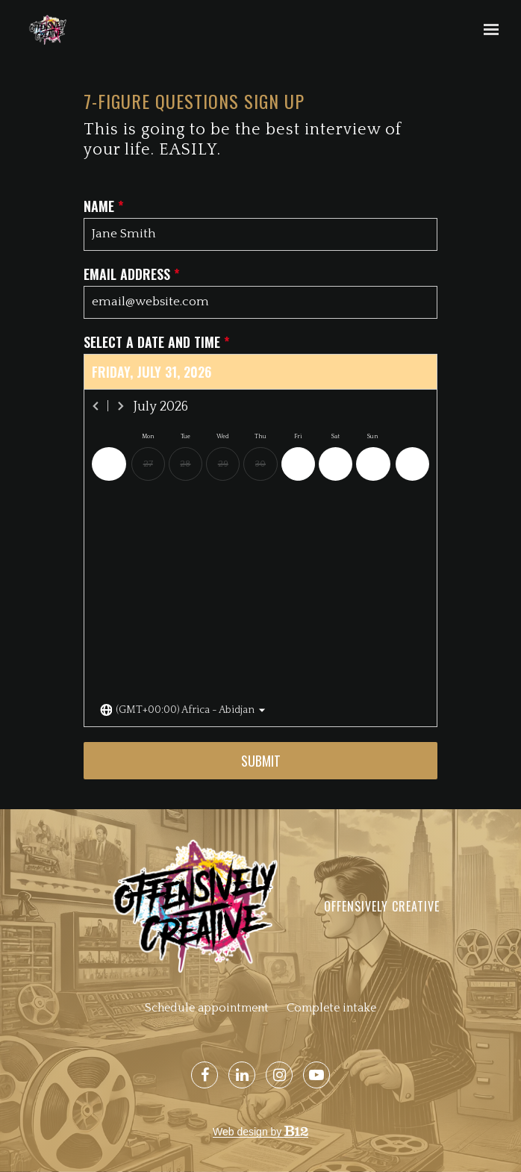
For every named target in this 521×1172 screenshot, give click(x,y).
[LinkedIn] (242, 1075)
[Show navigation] (487, 30)
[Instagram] (279, 1075)
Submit (261, 760)
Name (104, 206)
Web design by (260, 1132)
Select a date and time (157, 342)
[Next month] (120, 406)
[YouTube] (316, 1075)
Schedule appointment (207, 1007)
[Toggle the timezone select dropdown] (183, 710)
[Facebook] (204, 1075)
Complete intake (331, 1007)
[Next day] (412, 464)
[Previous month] (96, 406)
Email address (132, 274)
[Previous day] (108, 464)
